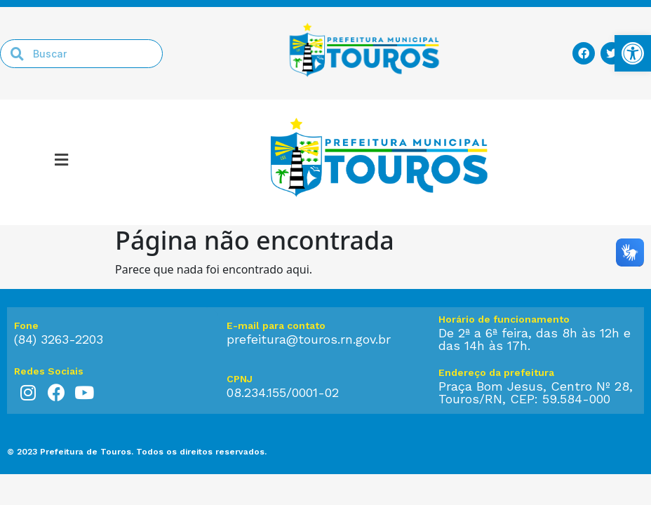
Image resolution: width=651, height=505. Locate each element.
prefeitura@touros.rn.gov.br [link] (309, 339)
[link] (633, 53)
